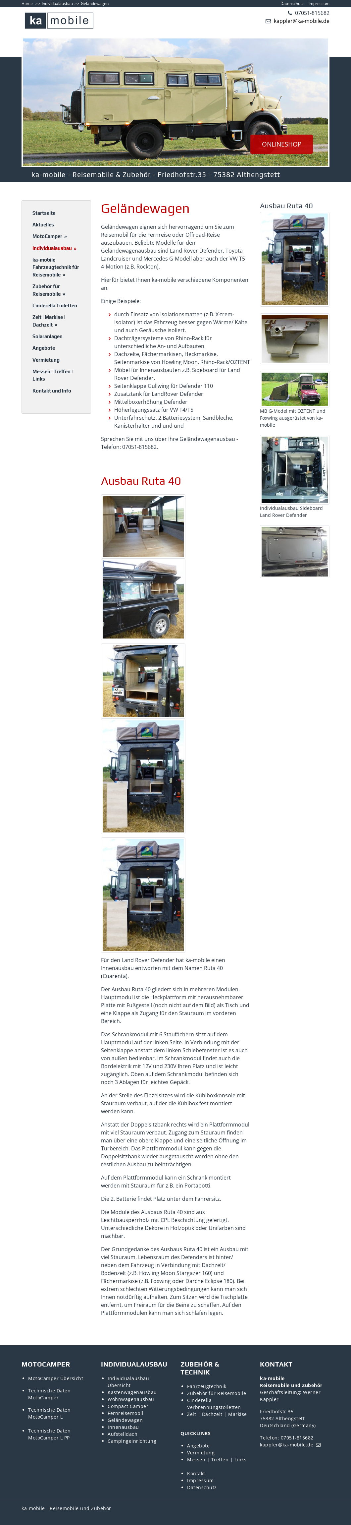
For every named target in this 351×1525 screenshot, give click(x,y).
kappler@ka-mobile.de (301, 21)
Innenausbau (123, 1427)
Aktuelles (43, 224)
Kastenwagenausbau (132, 1392)
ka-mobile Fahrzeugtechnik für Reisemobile (55, 267)
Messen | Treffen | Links (52, 375)
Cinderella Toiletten (54, 305)
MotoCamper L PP (49, 1437)
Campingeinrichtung (132, 1441)
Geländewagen (125, 1420)
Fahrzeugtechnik (206, 1386)
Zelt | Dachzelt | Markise (217, 1414)
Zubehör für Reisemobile (48, 290)
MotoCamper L (45, 1417)
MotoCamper (49, 236)
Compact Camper (128, 1406)
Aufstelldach (122, 1434)
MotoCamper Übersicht (55, 1378)
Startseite (43, 213)
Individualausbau (57, 3)
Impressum (319, 3)
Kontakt (196, 1473)
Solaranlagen (47, 336)
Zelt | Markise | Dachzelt (48, 321)
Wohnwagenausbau (131, 1399)
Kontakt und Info (51, 391)
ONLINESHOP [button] (281, 144)
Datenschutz (292, 3)
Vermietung (46, 360)
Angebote (43, 348)
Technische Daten (49, 1390)
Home (27, 3)
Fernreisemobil (125, 1413)
